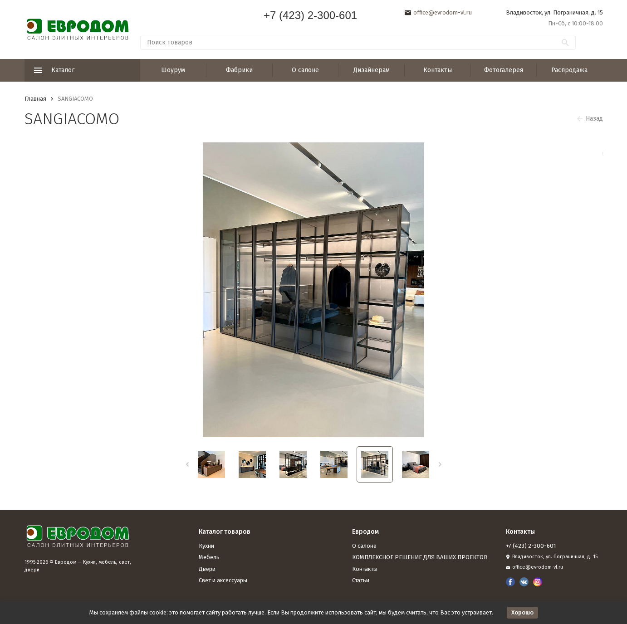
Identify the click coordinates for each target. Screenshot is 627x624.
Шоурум (173, 70)
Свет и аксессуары (223, 580)
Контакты (437, 70)
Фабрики (239, 70)
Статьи (360, 580)
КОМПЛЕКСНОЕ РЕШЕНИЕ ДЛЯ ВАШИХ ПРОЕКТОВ (420, 557)
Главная (35, 98)
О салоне (305, 70)
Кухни (206, 545)
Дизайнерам (371, 70)
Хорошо (522, 612)
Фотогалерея (503, 70)
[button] (187, 464)
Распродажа (569, 70)
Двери (207, 569)
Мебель (209, 557)
